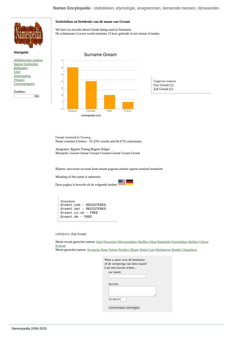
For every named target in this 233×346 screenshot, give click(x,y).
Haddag (193, 242)
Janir (99, 242)
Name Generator (26, 64)
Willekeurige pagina (28, 60)
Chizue (203, 242)
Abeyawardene (127, 242)
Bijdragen (21, 68)
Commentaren (24, 84)
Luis (152, 249)
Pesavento (110, 242)
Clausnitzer (189, 249)
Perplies (123, 249)
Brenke (176, 249)
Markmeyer (163, 249)
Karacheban (179, 242)
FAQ (17, 72)
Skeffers (143, 242)
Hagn (104, 249)
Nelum (113, 249)
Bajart (144, 249)
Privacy (19, 80)
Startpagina (22, 76)
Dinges (134, 249)
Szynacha (93, 249)
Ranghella (164, 242)
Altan (153, 242)
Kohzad (60, 245)
